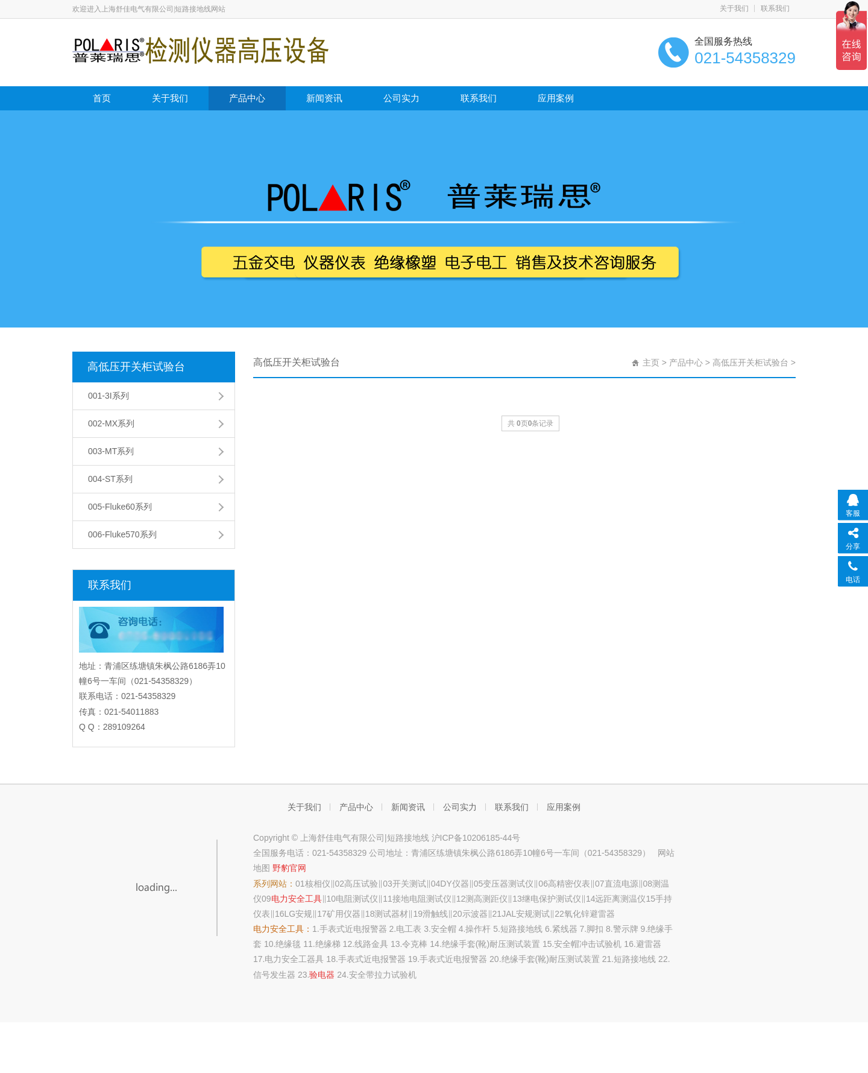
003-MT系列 (111, 451)
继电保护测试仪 (551, 899)
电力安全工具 (296, 899)
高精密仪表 (569, 883)
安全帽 (443, 929)
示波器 (475, 914)
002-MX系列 (111, 423)
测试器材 (391, 914)
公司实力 (401, 98)
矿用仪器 (343, 914)
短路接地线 (521, 929)
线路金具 (371, 944)
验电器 (322, 975)
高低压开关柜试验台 (136, 367)
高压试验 (361, 883)
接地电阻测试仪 (421, 899)
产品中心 (247, 98)
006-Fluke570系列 (122, 534)
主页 (651, 362)
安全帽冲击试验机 (587, 944)
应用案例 (556, 98)
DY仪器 (454, 883)
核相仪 (317, 883)
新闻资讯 (324, 98)
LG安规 (299, 914)
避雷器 (648, 944)
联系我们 (775, 8)
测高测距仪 (486, 899)
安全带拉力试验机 (383, 975)
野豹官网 (289, 868)
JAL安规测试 (526, 914)
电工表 (408, 929)
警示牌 (625, 929)
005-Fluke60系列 (120, 506)
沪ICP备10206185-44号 (476, 838)
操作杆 (478, 929)
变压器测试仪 (508, 883)
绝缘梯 (328, 944)
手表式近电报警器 (353, 929)
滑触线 (435, 914)
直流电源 (621, 883)
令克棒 (414, 944)
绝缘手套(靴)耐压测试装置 (491, 944)
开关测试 (409, 883)
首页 (102, 98)
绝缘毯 (288, 944)
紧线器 (564, 929)
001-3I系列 (108, 395)
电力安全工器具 (294, 959)
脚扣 (595, 929)
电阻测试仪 (357, 899)
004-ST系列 (110, 479)
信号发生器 (274, 975)
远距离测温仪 (620, 899)
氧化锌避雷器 (589, 914)
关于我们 (734, 8)
